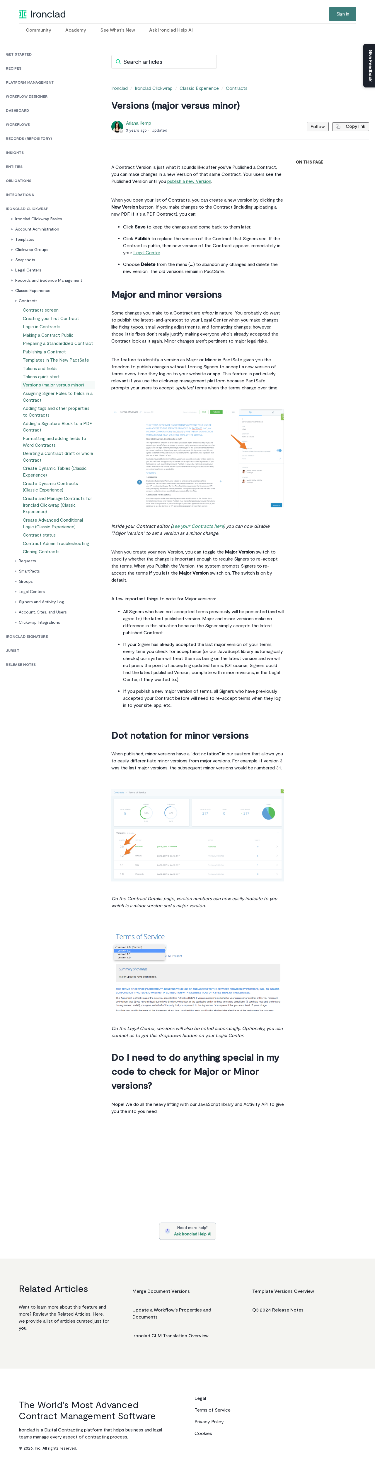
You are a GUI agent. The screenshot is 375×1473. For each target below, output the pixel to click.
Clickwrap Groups (31, 249)
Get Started (19, 54)
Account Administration (37, 229)
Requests (27, 597)
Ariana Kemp (138, 123)
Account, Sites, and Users (43, 649)
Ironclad (119, 88)
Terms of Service (213, 1410)
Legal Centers (28, 270)
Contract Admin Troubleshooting (55, 577)
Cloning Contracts (42, 587)
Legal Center (146, 253)
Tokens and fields (41, 382)
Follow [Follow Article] (312, 127)
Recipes (14, 68)
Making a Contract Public (48, 341)
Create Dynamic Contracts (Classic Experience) (57, 514)
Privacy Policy (209, 1422)
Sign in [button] (342, 14)
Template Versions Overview (283, 1291)
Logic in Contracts (42, 331)
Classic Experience (32, 290)
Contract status (39, 567)
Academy (75, 30)
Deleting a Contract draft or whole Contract (57, 482)
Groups (26, 618)
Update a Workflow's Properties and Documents (171, 1313)
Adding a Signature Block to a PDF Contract (56, 449)
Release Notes (21, 701)
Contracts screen (41, 311)
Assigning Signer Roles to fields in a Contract (58, 416)
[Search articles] (164, 61)
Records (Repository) (29, 139)
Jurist (12, 687)
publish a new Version (189, 181)
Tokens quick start (42, 393)
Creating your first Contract (51, 321)
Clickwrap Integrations (39, 659)
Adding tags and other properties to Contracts (58, 433)
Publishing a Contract (45, 362)
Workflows (18, 125)
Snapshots (25, 259)
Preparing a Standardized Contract (57, 352)
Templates (24, 239)
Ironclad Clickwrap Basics (38, 218)
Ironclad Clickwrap (27, 209)
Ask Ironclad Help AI (171, 30)
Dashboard (17, 111)
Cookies (203, 1433)
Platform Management (30, 82)
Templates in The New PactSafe (54, 372)
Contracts (28, 300)
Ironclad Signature (27, 673)
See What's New (117, 30)
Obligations (19, 181)
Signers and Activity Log (41, 638)
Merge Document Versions (161, 1291)
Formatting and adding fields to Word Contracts (54, 465)
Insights (15, 153)
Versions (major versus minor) (53, 403)
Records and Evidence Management (48, 280)
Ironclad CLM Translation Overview (170, 1336)
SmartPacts (29, 608)
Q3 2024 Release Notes (278, 1310)
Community (38, 30)
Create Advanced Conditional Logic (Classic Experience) (58, 553)
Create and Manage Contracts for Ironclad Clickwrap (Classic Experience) (56, 534)
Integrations (20, 195)
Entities (14, 167)
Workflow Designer (27, 96)
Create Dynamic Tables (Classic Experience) (54, 498)
